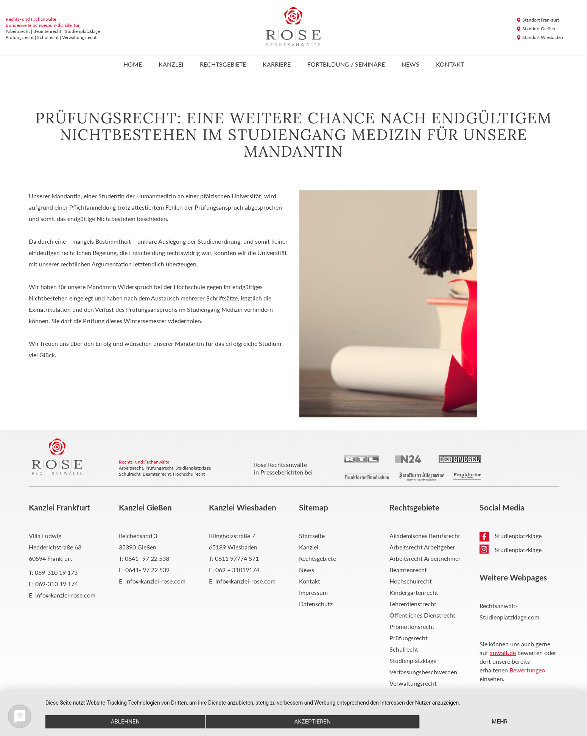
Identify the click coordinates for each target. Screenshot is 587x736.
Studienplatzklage (412, 660)
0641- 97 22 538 (147, 558)
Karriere (277, 65)
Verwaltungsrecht (413, 683)
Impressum (313, 592)
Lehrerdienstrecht (412, 603)
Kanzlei (171, 65)
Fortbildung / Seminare (346, 65)
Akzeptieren (312, 721)
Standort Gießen (538, 28)
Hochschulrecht (410, 581)
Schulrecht (403, 649)
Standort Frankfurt (540, 20)
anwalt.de (503, 652)
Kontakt (450, 65)
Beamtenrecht (408, 569)
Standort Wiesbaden (542, 37)
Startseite (312, 535)
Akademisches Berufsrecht (424, 535)
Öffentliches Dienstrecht (422, 615)
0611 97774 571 (237, 558)
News (410, 65)
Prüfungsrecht (408, 637)
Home (132, 65)
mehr (500, 721)
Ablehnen (125, 721)
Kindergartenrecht (413, 592)
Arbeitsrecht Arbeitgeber (422, 547)
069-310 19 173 (56, 572)
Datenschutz (316, 603)
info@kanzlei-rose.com (65, 595)
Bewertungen (527, 670)
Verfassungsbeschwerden (423, 671)
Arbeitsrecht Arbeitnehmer (425, 558)
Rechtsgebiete (223, 65)
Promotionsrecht (411, 626)
